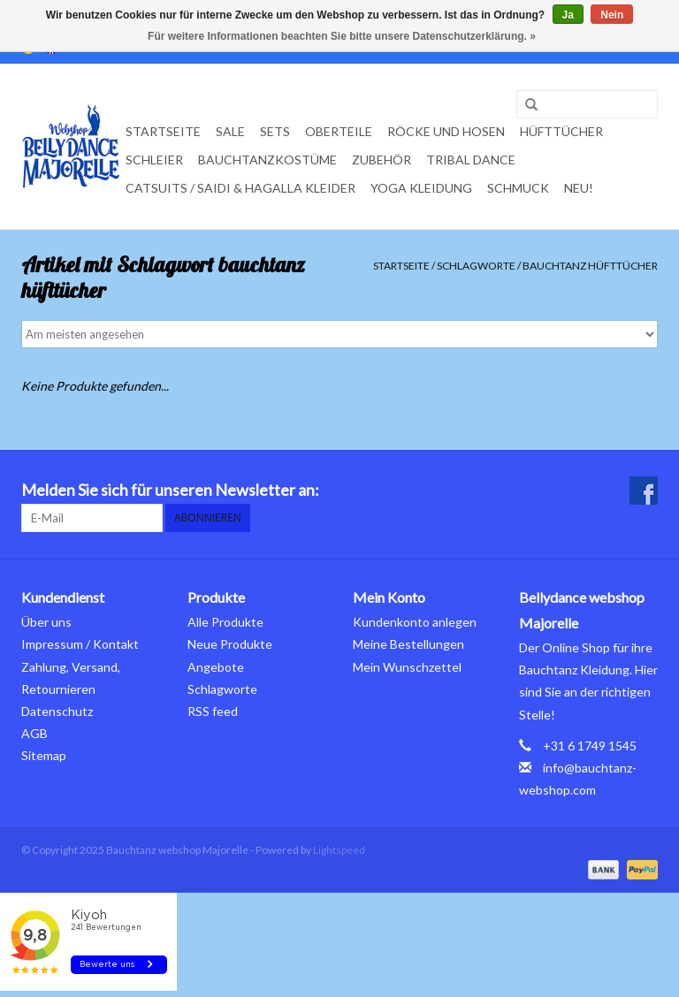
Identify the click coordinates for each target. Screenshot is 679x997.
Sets (275, 131)
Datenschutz (57, 711)
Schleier (154, 159)
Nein (611, 15)
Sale (230, 131)
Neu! (578, 187)
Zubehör (381, 159)
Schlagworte (476, 265)
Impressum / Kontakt (80, 643)
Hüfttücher (561, 131)
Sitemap (43, 755)
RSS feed (212, 711)
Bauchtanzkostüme (267, 159)
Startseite (163, 131)
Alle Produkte (225, 621)
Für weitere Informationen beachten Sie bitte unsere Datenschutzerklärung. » (342, 36)
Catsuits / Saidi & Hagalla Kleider (240, 187)
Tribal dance (470, 159)
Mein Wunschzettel (407, 666)
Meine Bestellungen (408, 643)
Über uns (46, 621)
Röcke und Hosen (446, 131)
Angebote (215, 666)
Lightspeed (339, 849)
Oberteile (338, 131)
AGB (34, 733)
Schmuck (518, 187)
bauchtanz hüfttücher (590, 265)
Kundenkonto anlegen (415, 621)
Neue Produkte (229, 643)
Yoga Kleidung (421, 187)
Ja (568, 15)
